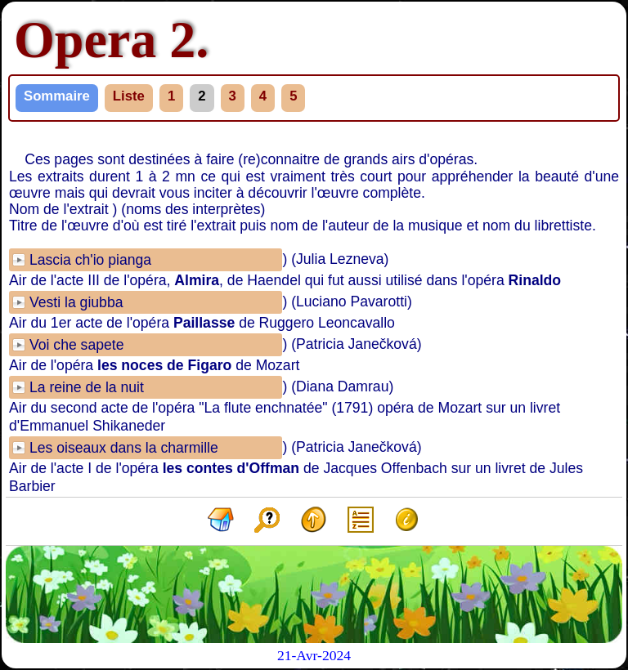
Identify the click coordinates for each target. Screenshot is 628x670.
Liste (129, 96)
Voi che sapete (76, 345)
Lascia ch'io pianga (90, 260)
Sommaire (57, 96)
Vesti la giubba (76, 302)
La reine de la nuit (86, 387)
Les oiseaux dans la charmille (123, 448)
